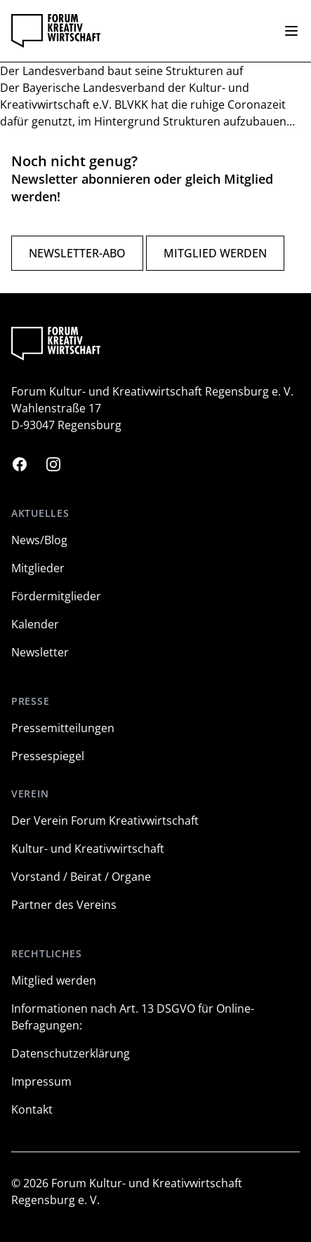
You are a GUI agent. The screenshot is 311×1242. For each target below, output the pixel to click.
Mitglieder (38, 568)
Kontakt (32, 1109)
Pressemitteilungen (62, 728)
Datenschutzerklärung (70, 1053)
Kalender (35, 624)
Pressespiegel (47, 756)
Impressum (41, 1081)
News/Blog (39, 540)
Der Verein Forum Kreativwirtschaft (105, 820)
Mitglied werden (215, 253)
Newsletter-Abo (77, 253)
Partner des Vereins (64, 904)
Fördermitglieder (56, 596)
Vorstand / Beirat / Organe (81, 876)
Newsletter (40, 652)
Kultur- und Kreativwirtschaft (87, 848)
